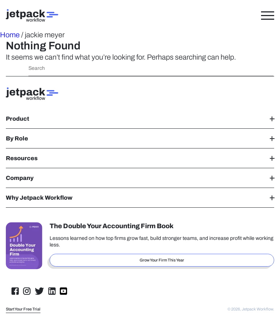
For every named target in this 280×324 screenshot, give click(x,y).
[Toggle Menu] (267, 15)
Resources (140, 158)
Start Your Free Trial (23, 309)
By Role (140, 138)
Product (140, 119)
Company (140, 178)
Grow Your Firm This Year (162, 260)
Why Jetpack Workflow (140, 198)
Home (10, 35)
